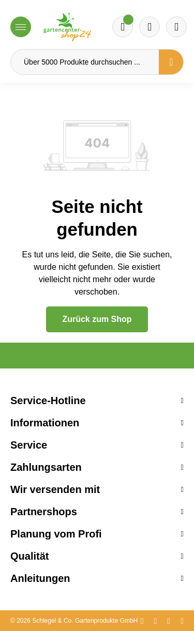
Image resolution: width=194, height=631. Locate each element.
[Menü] (20, 27)
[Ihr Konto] (176, 27)
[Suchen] (171, 62)
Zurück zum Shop (96, 319)
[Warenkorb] (149, 27)
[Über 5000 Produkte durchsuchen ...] (84, 62)
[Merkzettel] (122, 27)
